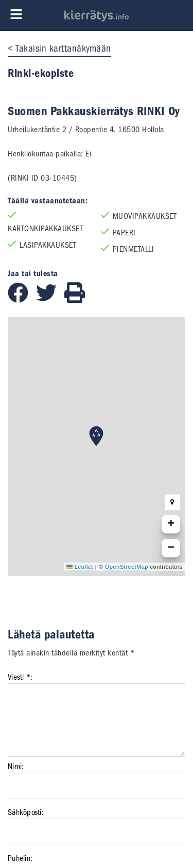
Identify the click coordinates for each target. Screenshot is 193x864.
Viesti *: (20, 677)
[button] (96, 436)
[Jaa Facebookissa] (22, 300)
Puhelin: (20, 858)
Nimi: (16, 766)
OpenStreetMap (126, 567)
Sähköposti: (26, 812)
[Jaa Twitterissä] (50, 300)
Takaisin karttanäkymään (63, 48)
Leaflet (79, 567)
